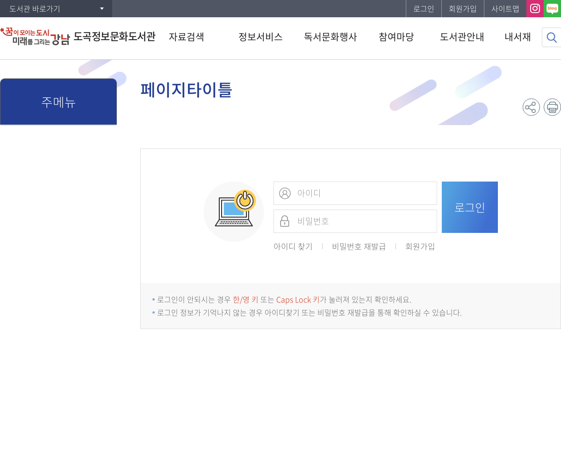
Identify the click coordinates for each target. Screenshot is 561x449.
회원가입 (463, 8)
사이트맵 (505, 8)
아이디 (285, 193)
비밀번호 (285, 221)
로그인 (423, 8)
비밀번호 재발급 (359, 246)
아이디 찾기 (293, 246)
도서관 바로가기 (34, 8)
